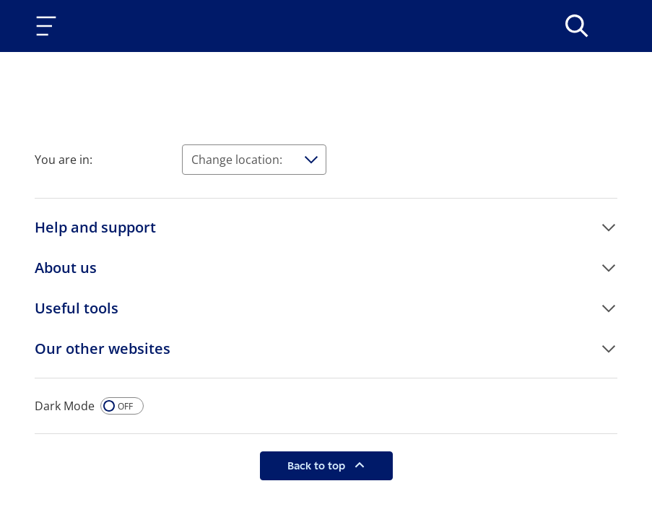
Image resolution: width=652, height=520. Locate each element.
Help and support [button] (95, 227)
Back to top (317, 465)
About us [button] (66, 267)
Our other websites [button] (102, 348)
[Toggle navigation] (49, 26)
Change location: (236, 160)
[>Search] (577, 26)
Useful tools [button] (76, 308)
